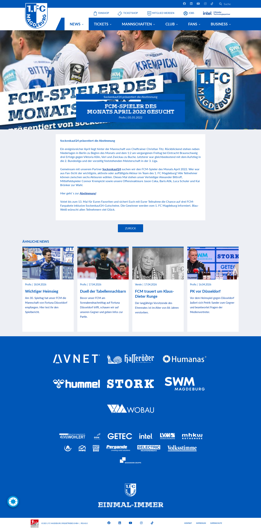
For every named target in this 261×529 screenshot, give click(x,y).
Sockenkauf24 (111, 169)
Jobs (191, 13)
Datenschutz (216, 523)
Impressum (201, 523)
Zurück (130, 228)
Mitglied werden (163, 13)
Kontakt (188, 523)
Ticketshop (130, 13)
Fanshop (103, 13)
